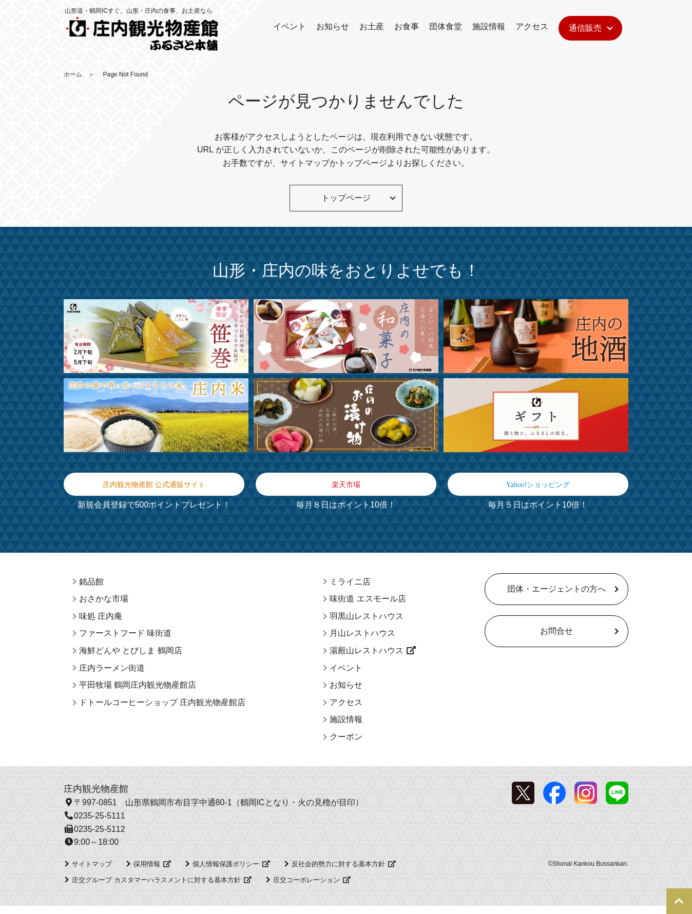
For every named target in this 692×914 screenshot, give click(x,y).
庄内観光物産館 (96, 796)
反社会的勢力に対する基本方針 (338, 872)
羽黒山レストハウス (366, 623)
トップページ (362, 163)
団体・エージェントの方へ (556, 596)
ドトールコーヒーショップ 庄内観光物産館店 (162, 710)
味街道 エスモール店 (368, 606)
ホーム (73, 74)
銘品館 (91, 589)
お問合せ (556, 638)
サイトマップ (305, 163)
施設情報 (488, 26)
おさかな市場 (103, 606)
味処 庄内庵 (100, 623)
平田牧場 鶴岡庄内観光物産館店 (137, 693)
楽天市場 (346, 488)
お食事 (406, 26)
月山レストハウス (362, 641)
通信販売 (585, 28)
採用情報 (146, 872)
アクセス (531, 26)
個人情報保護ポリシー (226, 872)
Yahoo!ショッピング (538, 488)
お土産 (371, 26)
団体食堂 (445, 26)
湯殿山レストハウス (366, 658)
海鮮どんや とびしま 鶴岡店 (130, 658)
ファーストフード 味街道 (125, 641)
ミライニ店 (350, 589)
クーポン (346, 744)
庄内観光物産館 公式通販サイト (154, 488)
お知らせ (332, 26)
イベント (289, 26)
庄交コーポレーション (306, 887)
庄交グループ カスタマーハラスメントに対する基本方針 (156, 887)
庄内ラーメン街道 (112, 675)
